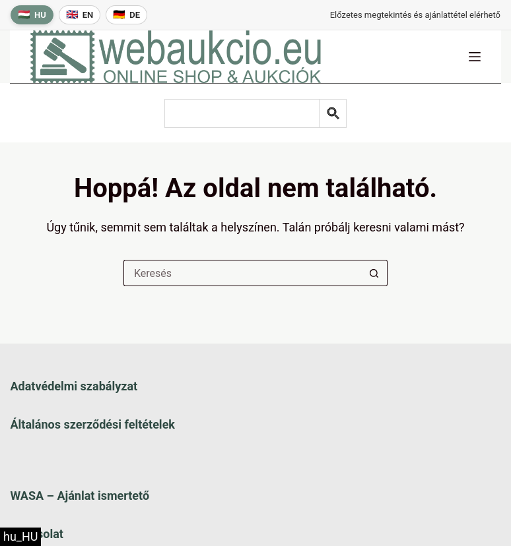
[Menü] (475, 57)
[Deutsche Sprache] (126, 14)
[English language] (80, 14)
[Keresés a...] (242, 273)
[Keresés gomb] (374, 273)
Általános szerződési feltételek (92, 424)
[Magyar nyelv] (32, 14)
